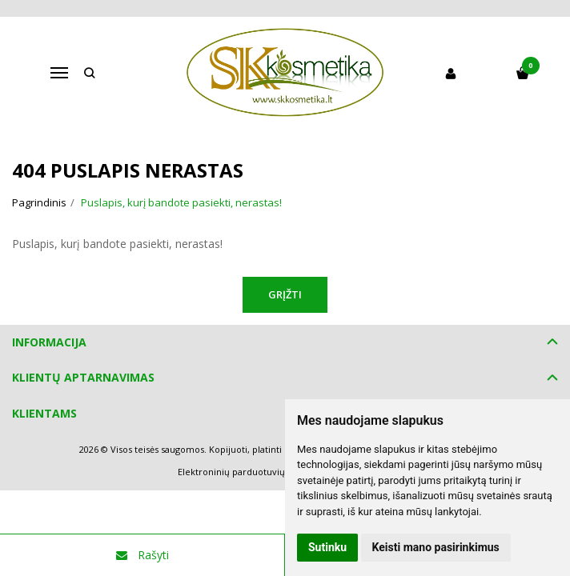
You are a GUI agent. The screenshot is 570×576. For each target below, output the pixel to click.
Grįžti (285, 294)
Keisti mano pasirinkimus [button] (436, 547)
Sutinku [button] (327, 547)
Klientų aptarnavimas (83, 377)
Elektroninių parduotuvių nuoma (248, 472)
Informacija (49, 342)
